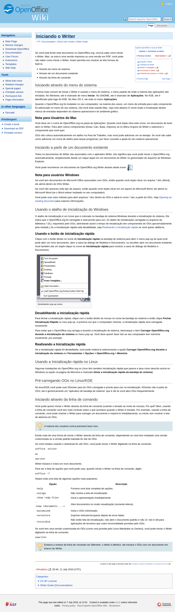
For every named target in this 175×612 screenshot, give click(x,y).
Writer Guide (82, 42)
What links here (13, 80)
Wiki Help (10, 67)
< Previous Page (142, 79)
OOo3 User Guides (66, 42)
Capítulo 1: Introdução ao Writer (151, 51)
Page (150, 25)
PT (39, 42)
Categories (42, 574)
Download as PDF (14, 128)
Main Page (11, 41)
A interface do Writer (146, 65)
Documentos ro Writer (147, 70)
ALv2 (117, 600)
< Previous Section (143, 56)
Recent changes (14, 45)
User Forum (11, 56)
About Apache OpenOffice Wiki (92, 603)
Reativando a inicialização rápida (120, 227)
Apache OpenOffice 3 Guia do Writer (148, 48)
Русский (9, 112)
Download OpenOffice (17, 49)
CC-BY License (48, 579)
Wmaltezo (42, 567)
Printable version (14, 92)
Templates (10, 64)
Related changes (14, 84)
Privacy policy (69, 603)
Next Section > (161, 56)
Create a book (11, 124)
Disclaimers (114, 603)
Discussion (162, 25)
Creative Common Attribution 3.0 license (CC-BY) (150, 562)
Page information (14, 99)
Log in (169, 3)
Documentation (49, 42)
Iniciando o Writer (145, 62)
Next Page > (166, 79)
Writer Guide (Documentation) (56, 583)
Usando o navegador (147, 67)
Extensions (11, 60)
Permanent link (13, 96)
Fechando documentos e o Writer (151, 73)
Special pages (13, 88)
